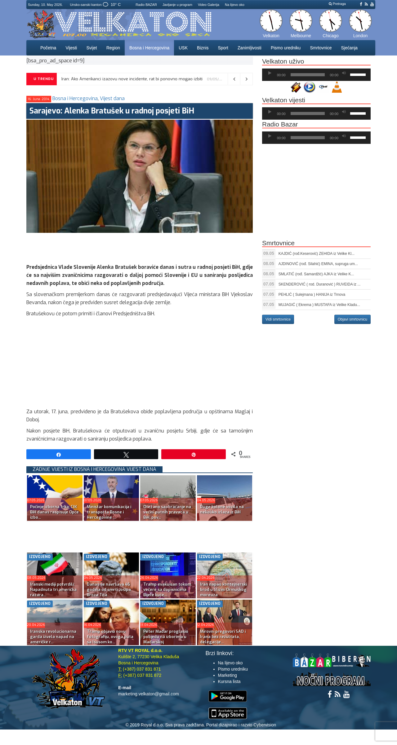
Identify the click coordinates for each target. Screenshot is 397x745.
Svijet (91, 47)
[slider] (308, 74)
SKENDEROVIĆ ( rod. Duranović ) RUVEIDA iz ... (320, 284)
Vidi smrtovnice (278, 319)
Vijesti (71, 47)
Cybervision (264, 724)
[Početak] (269, 73)
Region (113, 47)
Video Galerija (208, 5)
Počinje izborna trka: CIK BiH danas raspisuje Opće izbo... (54, 512)
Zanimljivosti (249, 47)
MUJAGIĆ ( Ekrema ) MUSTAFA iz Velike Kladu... (319, 305)
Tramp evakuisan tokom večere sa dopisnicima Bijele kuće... (167, 589)
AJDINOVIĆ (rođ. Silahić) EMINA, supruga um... (318, 264)
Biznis (202, 47)
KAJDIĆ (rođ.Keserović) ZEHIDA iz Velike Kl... (317, 253)
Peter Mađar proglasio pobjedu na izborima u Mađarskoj (165, 637)
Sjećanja (349, 47)
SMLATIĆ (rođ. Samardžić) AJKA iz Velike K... (316, 274)
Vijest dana (112, 98)
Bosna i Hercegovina (149, 47)
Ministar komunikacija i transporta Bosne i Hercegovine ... (109, 512)
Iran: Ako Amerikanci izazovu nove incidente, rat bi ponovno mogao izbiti (132, 79)
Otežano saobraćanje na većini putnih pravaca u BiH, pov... (167, 512)
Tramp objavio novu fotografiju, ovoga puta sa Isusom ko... (110, 637)
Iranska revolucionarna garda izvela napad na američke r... (53, 637)
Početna (48, 47)
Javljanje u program (177, 5)
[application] (316, 75)
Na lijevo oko (234, 5)
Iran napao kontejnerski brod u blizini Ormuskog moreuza (223, 589)
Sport (223, 47)
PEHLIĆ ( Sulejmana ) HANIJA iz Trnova (312, 294)
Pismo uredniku (286, 47)
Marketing (227, 675)
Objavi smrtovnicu (352, 319)
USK (183, 47)
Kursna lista (229, 681)
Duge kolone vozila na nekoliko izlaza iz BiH (222, 509)
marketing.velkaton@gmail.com (148, 693)
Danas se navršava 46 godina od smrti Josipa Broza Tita (109, 589)
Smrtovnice (321, 47)
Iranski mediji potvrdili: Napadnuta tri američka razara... (53, 589)
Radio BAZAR (146, 5)
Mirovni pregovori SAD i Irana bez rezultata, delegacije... (223, 637)
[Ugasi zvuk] (344, 73)
